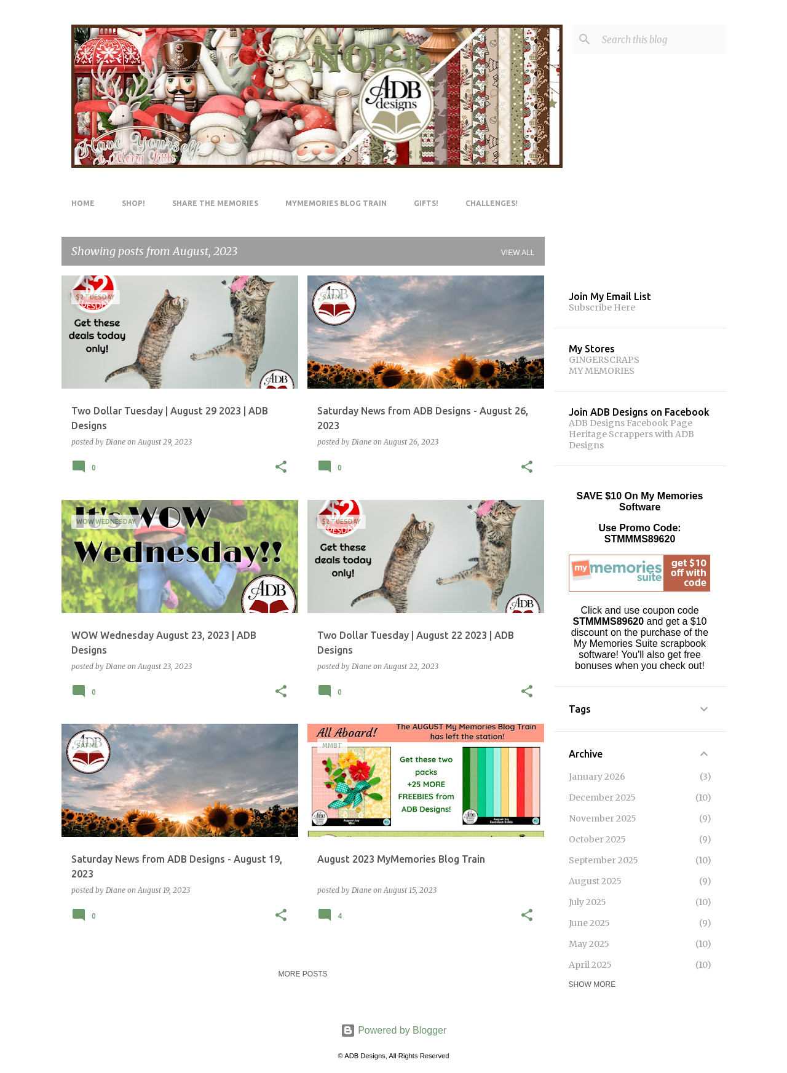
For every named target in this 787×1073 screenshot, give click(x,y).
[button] (281, 467)
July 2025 (587, 902)
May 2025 (589, 943)
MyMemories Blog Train (336, 203)
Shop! (133, 203)
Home (83, 203)
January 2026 (597, 776)
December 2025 (602, 797)
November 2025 (602, 818)
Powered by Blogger (394, 1030)
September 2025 (603, 860)
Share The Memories (215, 203)
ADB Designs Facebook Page (630, 423)
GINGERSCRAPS (604, 359)
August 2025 (595, 881)
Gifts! (426, 203)
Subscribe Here (602, 307)
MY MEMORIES (602, 370)
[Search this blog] (661, 39)
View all (518, 252)
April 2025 (590, 964)
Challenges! (491, 203)
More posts (302, 974)
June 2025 (589, 922)
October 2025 (597, 839)
